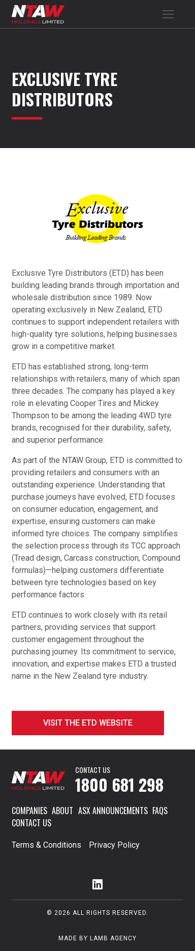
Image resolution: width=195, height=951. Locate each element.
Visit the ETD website (88, 723)
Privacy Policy (114, 845)
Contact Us (31, 823)
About (62, 810)
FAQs (160, 810)
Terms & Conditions (46, 845)
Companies (29, 810)
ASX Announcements (113, 810)
